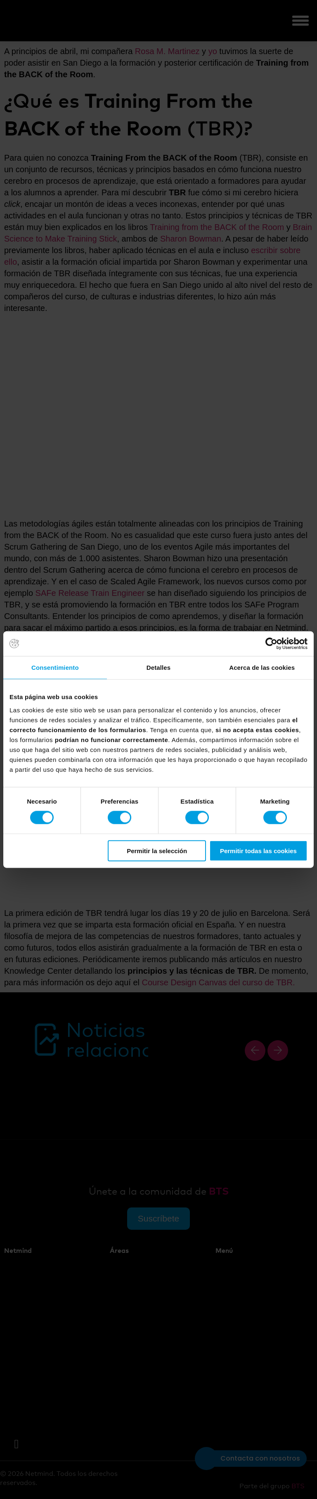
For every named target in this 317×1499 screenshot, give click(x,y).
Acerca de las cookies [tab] (262, 667)
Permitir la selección (157, 850)
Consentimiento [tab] (55, 667)
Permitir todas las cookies (258, 850)
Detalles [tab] (158, 667)
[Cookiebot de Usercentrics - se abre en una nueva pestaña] (271, 644)
